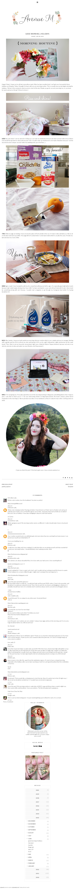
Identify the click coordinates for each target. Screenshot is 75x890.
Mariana (10, 545)
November (32, 824)
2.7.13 (9, 694)
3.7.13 (9, 700)
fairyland (30, 843)
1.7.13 (9, 674)
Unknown (10, 507)
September (32, 830)
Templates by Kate (24, 887)
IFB (22, 396)
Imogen (10, 695)
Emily (9, 646)
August (31, 832)
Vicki (9, 579)
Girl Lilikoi (11, 498)
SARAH (10, 658)
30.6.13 (10, 631)
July (29, 835)
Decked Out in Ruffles (14, 592)
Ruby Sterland (12, 568)
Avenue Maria (8, 887)
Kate (9, 684)
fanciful (30, 845)
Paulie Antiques (12, 633)
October (31, 827)
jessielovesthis (12, 558)
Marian (10, 676)
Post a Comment (8, 702)
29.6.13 (10, 566)
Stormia (10, 607)
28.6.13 (10, 506)
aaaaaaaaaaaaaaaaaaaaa (15, 534)
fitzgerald (31, 847)
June (30, 838)
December (31, 821)
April (30, 857)
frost (29, 851)
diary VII (30, 849)
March (30, 860)
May (29, 854)
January (31, 866)
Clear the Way (18, 691)
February (31, 863)
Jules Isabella (12, 596)
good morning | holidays (35, 841)
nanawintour (11, 520)
